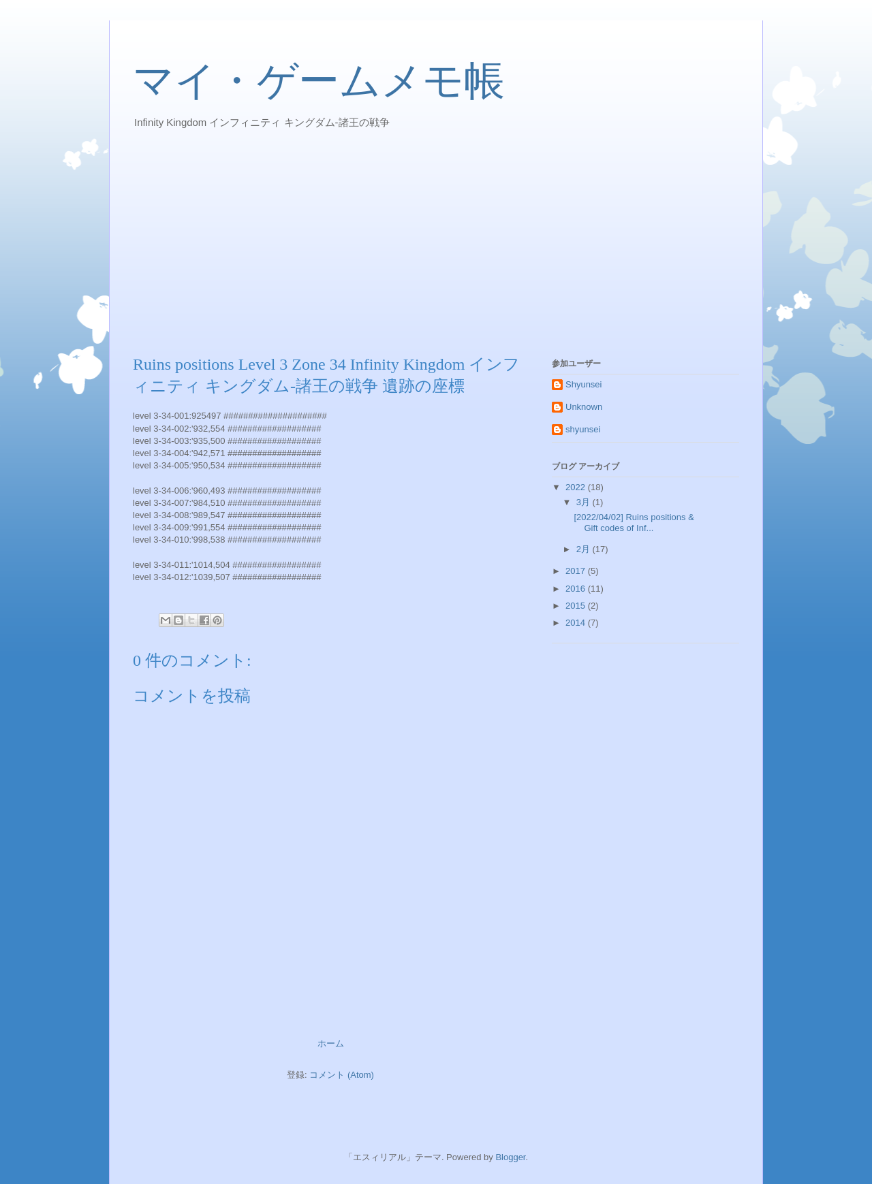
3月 (584, 502)
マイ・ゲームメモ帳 (319, 81)
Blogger (510, 1157)
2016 (576, 588)
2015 (576, 606)
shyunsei (582, 429)
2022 (576, 487)
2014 (576, 623)
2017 (576, 571)
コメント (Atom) (341, 1075)
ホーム (330, 1043)
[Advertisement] (436, 241)
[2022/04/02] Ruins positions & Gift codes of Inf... (634, 522)
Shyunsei (583, 384)
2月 (584, 549)
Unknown (583, 407)
